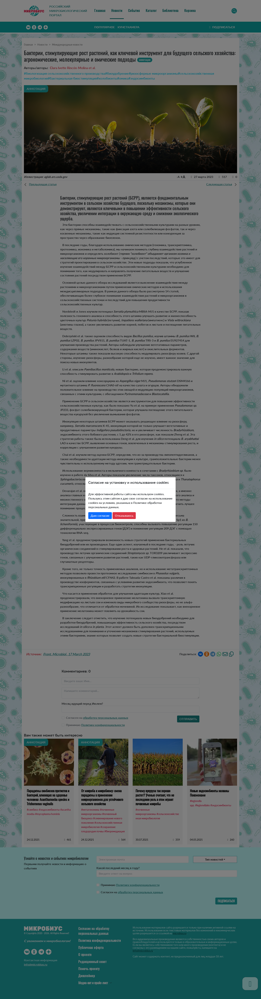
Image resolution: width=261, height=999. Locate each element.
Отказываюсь (124, 515)
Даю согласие (100, 515)
